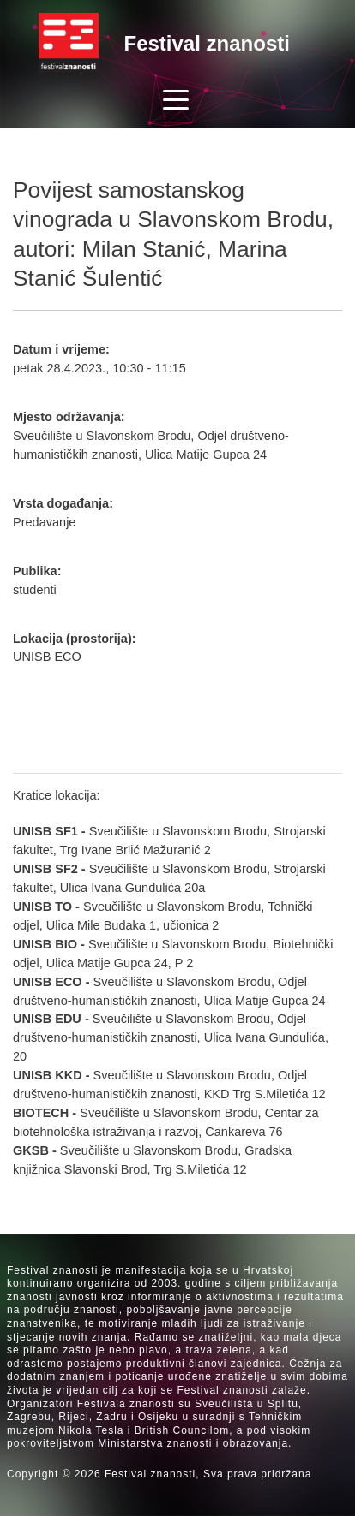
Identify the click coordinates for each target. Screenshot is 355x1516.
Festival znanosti (207, 43)
